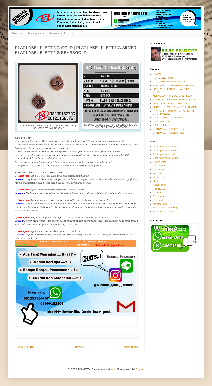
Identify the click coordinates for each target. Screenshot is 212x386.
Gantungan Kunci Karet (164, 150)
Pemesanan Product (61, 33)
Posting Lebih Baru (25, 347)
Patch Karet (159, 188)
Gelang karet (159, 162)
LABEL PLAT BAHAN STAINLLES (170, 103)
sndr (113, 369)
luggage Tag (159, 177)
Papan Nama (159, 185)
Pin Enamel (158, 192)
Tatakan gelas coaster (164, 211)
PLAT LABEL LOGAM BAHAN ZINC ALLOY (175, 85)
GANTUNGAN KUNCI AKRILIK (168, 129)
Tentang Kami (36, 33)
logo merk (158, 173)
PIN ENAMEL (160, 125)
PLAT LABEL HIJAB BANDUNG (169, 81)
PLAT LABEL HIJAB (163, 77)
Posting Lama (131, 347)
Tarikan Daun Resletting (165, 207)
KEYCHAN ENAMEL (163, 121)
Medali (156, 181)
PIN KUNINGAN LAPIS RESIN (168, 117)
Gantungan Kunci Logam (165, 158)
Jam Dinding (159, 165)
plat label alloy (160, 204)
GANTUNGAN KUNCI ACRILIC (168, 133)
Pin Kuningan (159, 196)
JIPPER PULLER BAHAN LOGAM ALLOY (174, 99)
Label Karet (158, 169)
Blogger (140, 369)
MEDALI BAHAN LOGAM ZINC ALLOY (172, 95)
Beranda (17, 33)
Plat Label (158, 200)
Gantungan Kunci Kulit (164, 154)
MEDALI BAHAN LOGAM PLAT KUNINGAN (175, 107)
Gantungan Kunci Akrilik (165, 146)
